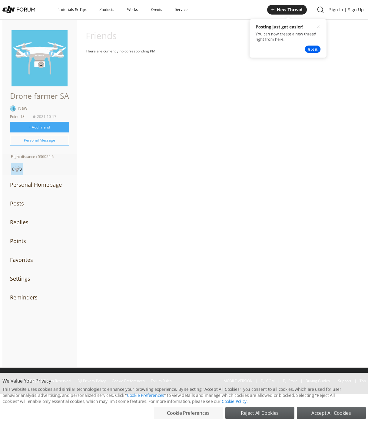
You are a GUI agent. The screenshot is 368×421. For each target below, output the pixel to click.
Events (156, 9)
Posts (17, 203)
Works (132, 9)
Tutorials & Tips (73, 9)
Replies (19, 222)
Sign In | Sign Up (346, 9)
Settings (20, 278)
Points (18, 241)
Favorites (21, 259)
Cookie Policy (234, 408)
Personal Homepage (36, 184)
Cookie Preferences (145, 402)
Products (106, 9)
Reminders (24, 297)
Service (181, 9)
